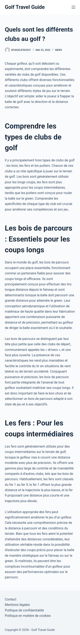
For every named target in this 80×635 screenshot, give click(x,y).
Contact (10, 599)
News (58, 50)
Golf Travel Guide (25, 7)
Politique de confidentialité (24, 610)
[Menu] (73, 7)
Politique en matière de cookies (28, 616)
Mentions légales (17, 605)
